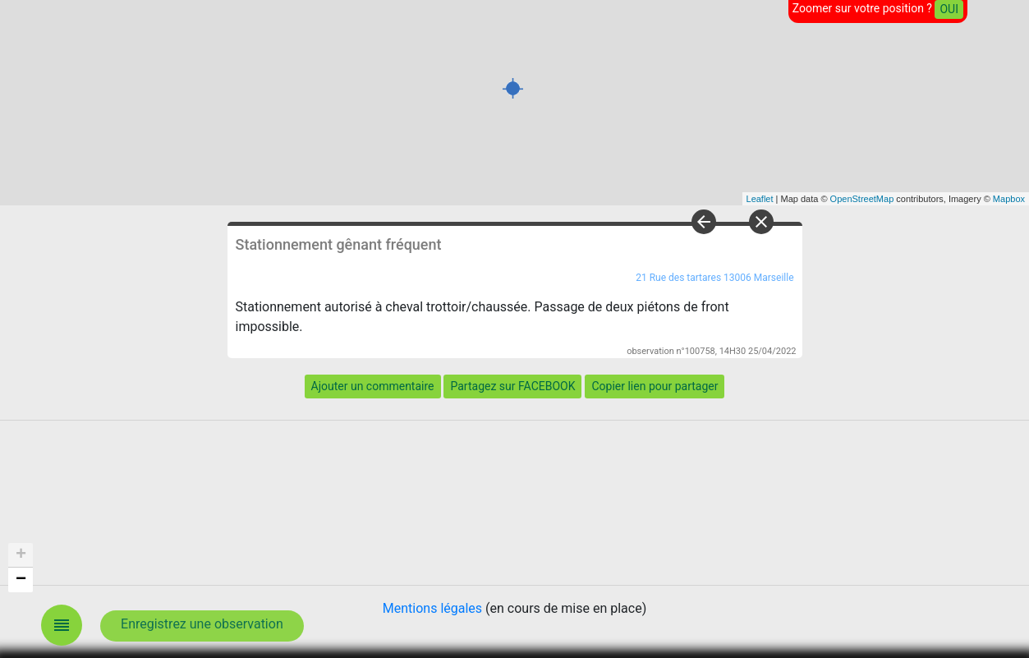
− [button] (21, 580)
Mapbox (1009, 199)
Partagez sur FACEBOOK (512, 386)
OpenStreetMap (862, 199)
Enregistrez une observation (202, 624)
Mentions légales (432, 608)
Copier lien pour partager (654, 386)
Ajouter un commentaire (372, 386)
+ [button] (21, 555)
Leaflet (760, 199)
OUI (948, 9)
